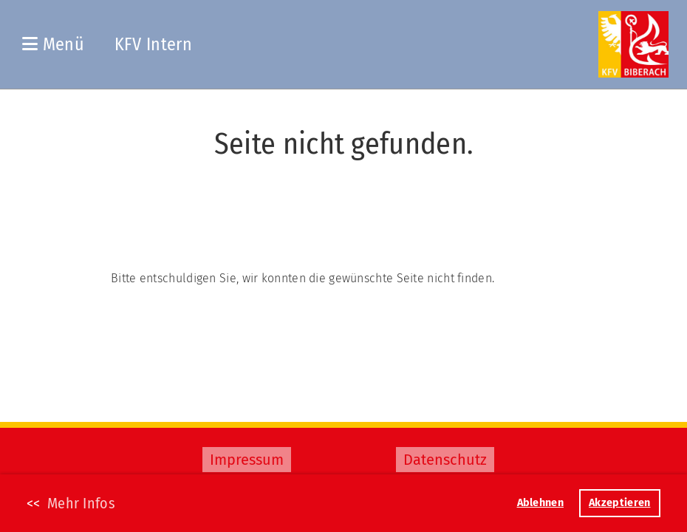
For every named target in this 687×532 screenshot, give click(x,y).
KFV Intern (153, 44)
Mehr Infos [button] (81, 503)
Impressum (247, 459)
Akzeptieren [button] (619, 503)
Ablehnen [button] (540, 503)
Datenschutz (445, 459)
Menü (53, 44)
